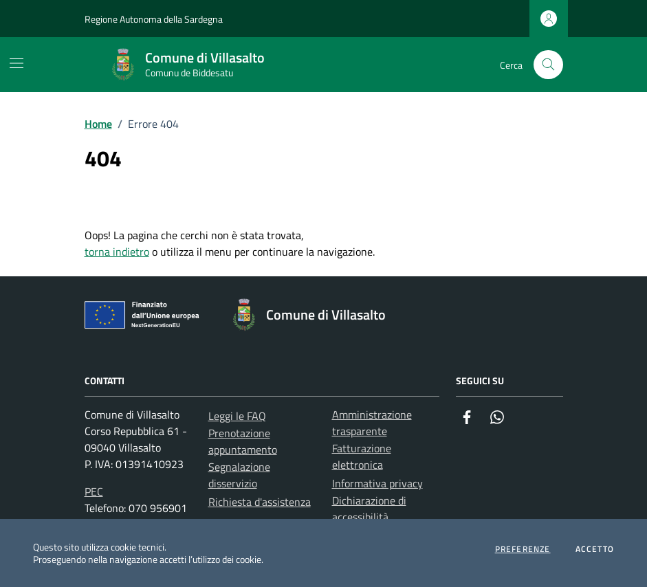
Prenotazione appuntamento (242, 441)
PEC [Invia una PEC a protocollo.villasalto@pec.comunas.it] (94, 491)
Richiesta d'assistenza (259, 502)
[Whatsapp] (497, 417)
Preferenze (523, 549)
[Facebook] (467, 417)
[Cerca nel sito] (548, 65)
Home (98, 123)
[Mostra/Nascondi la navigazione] (16, 63)
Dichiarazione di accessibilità (369, 508)
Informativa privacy (377, 483)
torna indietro (117, 251)
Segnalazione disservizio (239, 474)
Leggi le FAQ (237, 416)
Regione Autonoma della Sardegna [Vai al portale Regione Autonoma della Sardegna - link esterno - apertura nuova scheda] (154, 19)
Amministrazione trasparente (372, 422)
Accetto (594, 549)
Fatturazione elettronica (361, 456)
